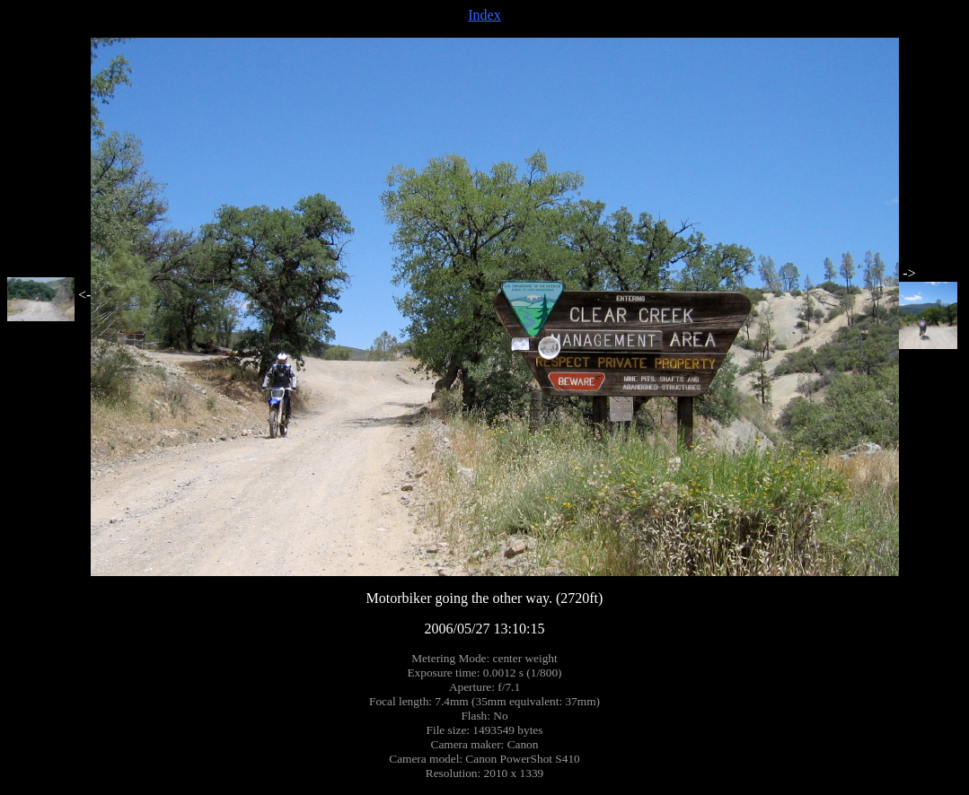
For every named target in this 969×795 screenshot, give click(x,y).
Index (484, 14)
